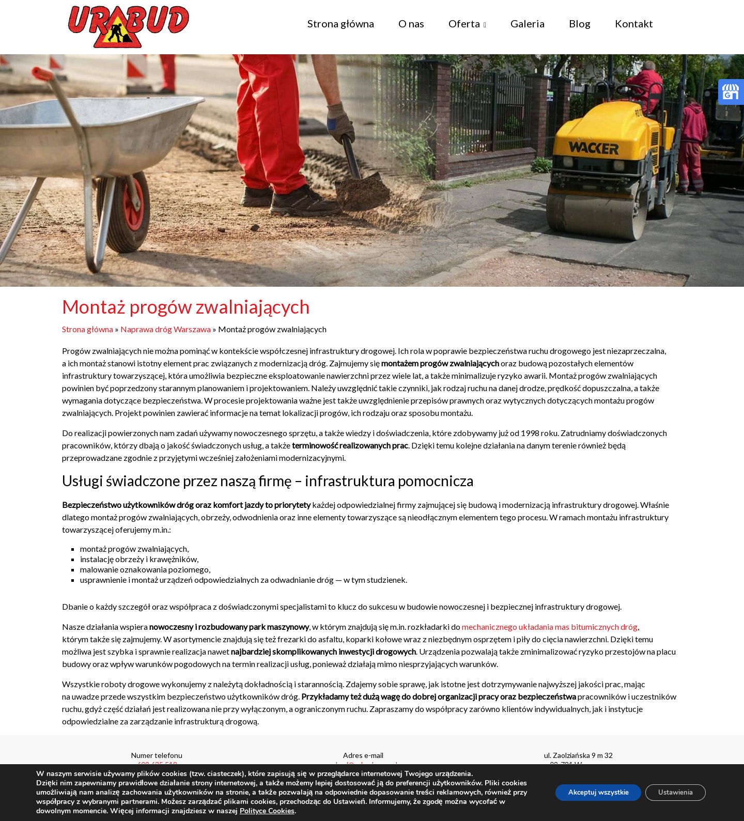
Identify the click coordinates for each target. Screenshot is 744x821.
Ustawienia (671, 792)
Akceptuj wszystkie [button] (585, 792)
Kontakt (634, 23)
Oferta (464, 23)
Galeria (527, 23)
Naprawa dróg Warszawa (165, 329)
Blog (580, 23)
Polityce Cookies (305, 811)
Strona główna (340, 23)
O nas (411, 23)
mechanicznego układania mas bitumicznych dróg (550, 626)
